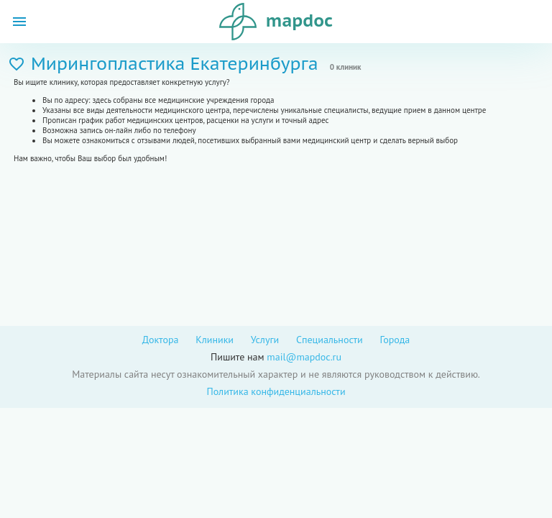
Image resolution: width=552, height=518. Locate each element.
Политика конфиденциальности (275, 391)
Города (395, 339)
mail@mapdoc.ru (304, 356)
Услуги (265, 339)
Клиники (215, 339)
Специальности (329, 339)
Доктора (160, 339)
